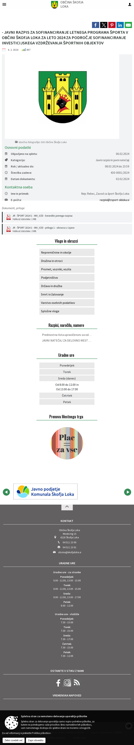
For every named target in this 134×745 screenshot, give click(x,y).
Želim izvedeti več (14, 740)
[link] (95, 25)
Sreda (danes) (67, 378)
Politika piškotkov (41, 733)
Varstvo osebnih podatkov (58, 303)
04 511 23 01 (69, 547)
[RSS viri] (76, 685)
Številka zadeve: (18, 172)
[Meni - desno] (130, 4)
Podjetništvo (49, 277)
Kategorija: (15, 160)
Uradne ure (67, 563)
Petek (67, 402)
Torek (67, 372)
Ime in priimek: (17, 193)
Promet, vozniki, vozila (56, 269)
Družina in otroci (52, 261)
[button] (6, 492)
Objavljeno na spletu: (21, 154)
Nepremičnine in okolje (56, 252)
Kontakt (67, 521)
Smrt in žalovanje (52, 294)
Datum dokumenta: (20, 179)
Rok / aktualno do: (19, 166)
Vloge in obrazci (66, 241)
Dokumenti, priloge (13, 208)
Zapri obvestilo (36, 740)
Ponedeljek (67, 365)
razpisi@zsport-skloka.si (114, 200)
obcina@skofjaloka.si (69, 552)
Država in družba (51, 286)
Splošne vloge (50, 311)
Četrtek (67, 395)
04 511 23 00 (69, 542)
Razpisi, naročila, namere (66, 325)
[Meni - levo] (4, 4)
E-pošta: (13, 200)
